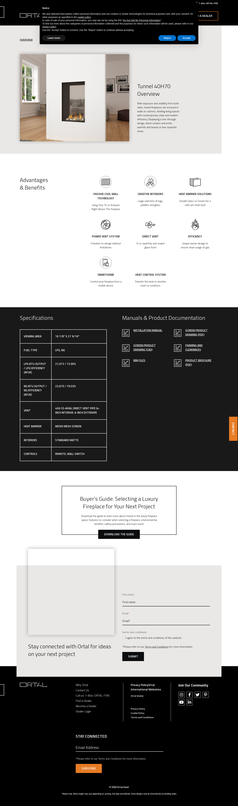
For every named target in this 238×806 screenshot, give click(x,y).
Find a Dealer (202, 16)
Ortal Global (137, 696)
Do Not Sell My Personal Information (141, 20)
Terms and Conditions (157, 647)
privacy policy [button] (49, 26)
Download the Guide (119, 534)
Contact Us (82, 690)
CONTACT (233, 428)
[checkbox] (166, 638)
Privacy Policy (139, 685)
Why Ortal (82, 685)
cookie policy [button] (84, 17)
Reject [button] (167, 38)
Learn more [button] (54, 38)
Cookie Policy (137, 713)
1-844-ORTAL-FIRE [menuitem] (208, 3)
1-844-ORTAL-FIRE (97, 695)
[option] (74, 97)
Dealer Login (83, 711)
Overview (26, 40)
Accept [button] (186, 38)
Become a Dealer (86, 706)
